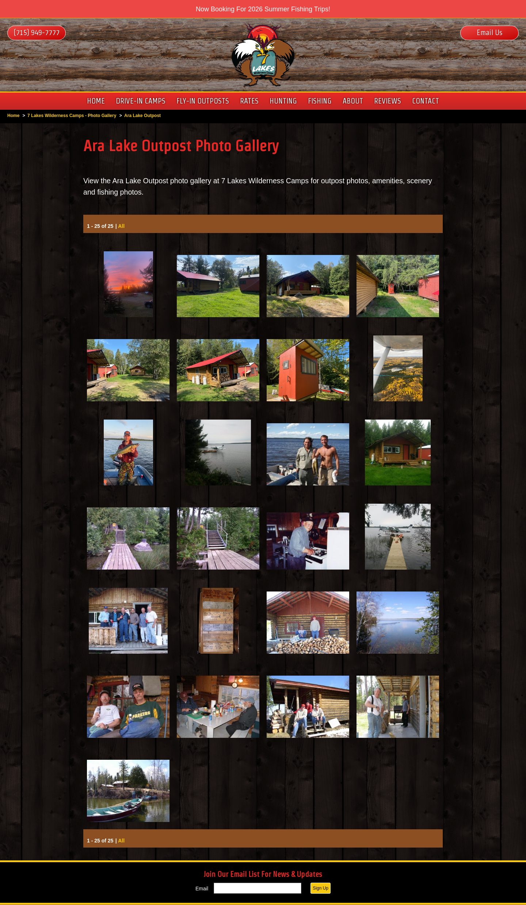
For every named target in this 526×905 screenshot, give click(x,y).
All (121, 227)
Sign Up (320, 888)
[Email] (257, 888)
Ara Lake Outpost (142, 115)
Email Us (490, 33)
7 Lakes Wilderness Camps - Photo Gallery (71, 115)
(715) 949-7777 (37, 33)
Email (201, 889)
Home (13, 115)
